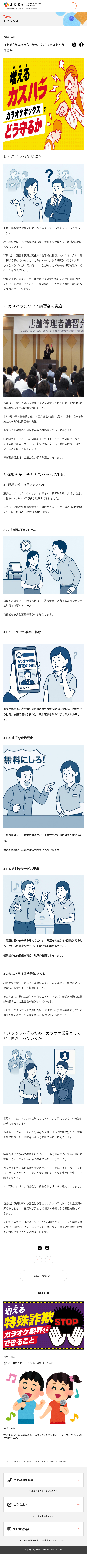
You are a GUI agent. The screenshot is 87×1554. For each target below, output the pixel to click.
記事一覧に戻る (43, 1275)
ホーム (5, 1461)
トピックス (17, 1461)
